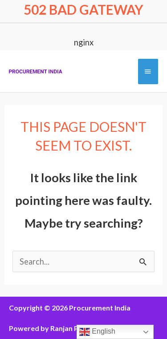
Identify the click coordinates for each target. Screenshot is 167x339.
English (97, 332)
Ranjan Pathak (74, 328)
